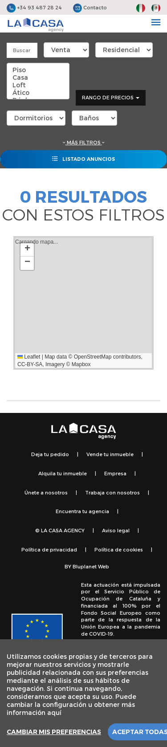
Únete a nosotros (46, 492)
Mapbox (81, 364)
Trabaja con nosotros (112, 492)
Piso (38, 69)
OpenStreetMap (93, 357)
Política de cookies (118, 549)
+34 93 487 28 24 (34, 7)
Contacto (90, 7)
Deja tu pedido (50, 454)
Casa (38, 77)
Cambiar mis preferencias (54, 732)
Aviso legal (116, 530)
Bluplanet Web (91, 566)
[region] (83, 693)
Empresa (115, 473)
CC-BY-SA (29, 364)
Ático (38, 92)
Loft (38, 85)
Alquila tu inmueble (62, 473)
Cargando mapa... (79, 303)
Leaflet (28, 357)
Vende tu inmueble (110, 454)
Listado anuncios (83, 158)
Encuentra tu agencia (82, 511)
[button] (27, 250)
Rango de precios (110, 97)
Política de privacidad (49, 549)
